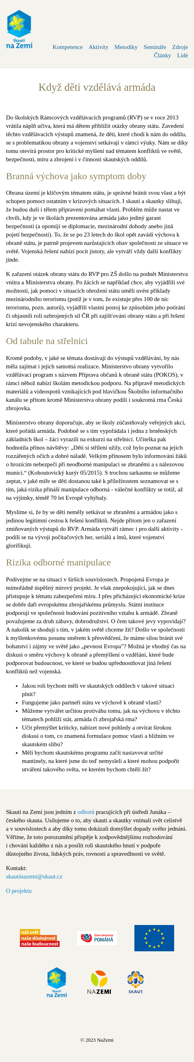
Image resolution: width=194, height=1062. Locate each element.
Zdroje (180, 47)
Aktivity (99, 47)
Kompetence (67, 47)
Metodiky (126, 47)
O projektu (19, 891)
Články (162, 55)
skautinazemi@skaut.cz (34, 876)
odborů (86, 812)
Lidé (182, 55)
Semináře (155, 47)
